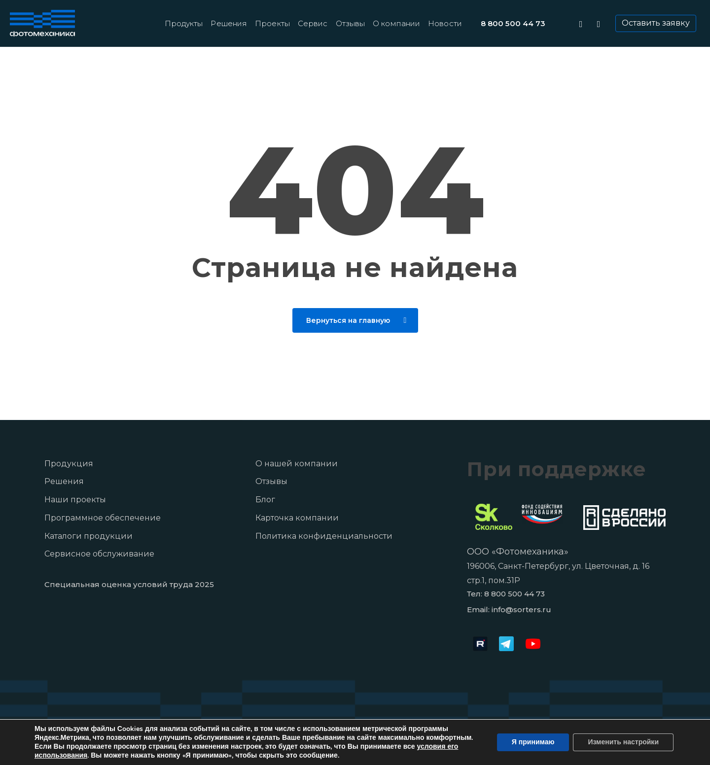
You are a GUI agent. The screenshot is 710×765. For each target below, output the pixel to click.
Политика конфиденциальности (323, 536)
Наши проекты (75, 499)
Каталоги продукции (88, 536)
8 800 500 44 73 (514, 593)
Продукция (68, 463)
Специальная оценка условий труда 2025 (129, 584)
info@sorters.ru (521, 609)
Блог (265, 499)
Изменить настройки (623, 742)
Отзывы (271, 481)
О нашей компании (296, 463)
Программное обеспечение (102, 517)
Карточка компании (297, 517)
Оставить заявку (656, 23)
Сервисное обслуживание (99, 553)
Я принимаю (533, 742)
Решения (64, 481)
